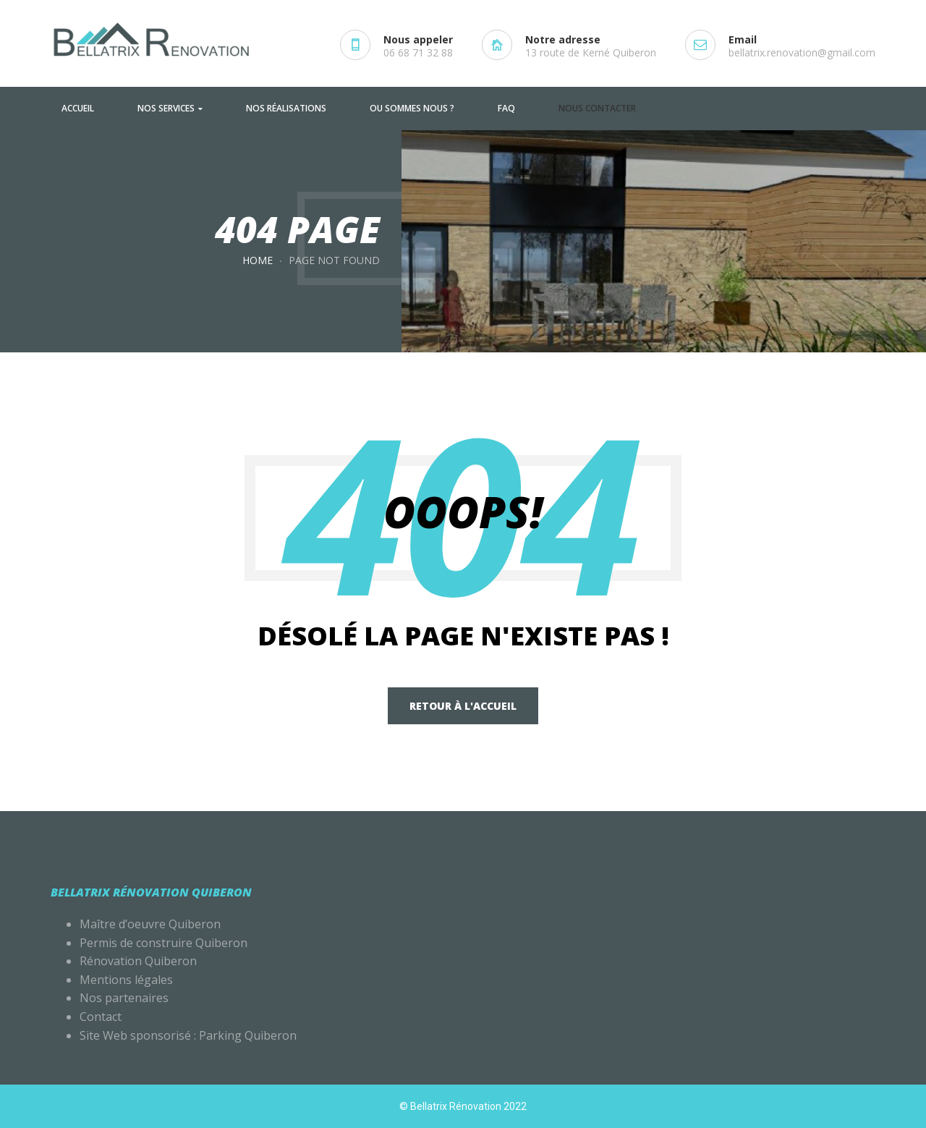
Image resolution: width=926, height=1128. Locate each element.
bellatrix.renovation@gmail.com (802, 52)
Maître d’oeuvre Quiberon (150, 924)
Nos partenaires (124, 998)
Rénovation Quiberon (138, 961)
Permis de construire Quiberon (163, 943)
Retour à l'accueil (463, 706)
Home (257, 260)
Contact (101, 1017)
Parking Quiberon (248, 1035)
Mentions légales (128, 980)
